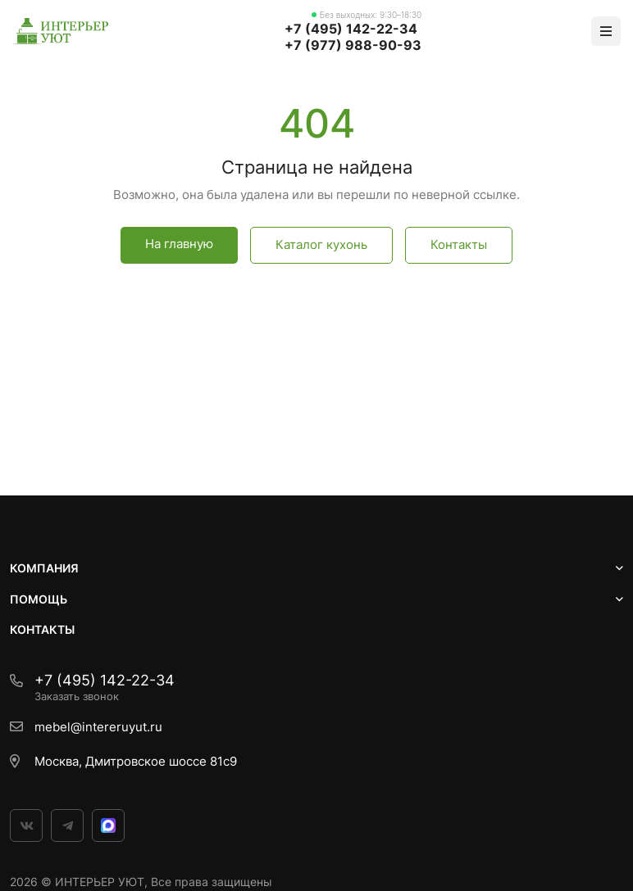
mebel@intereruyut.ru (98, 727)
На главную (179, 243)
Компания (44, 568)
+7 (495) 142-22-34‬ (351, 28)
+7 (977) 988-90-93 (353, 45)
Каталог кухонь (321, 244)
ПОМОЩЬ (38, 599)
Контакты (458, 244)
